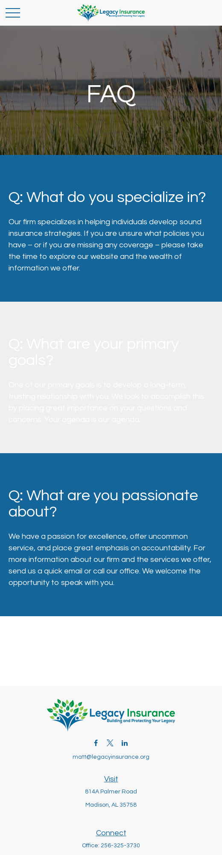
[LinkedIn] (125, 742)
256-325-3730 (120, 846)
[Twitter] (110, 742)
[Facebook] (96, 742)
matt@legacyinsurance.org (111, 757)
